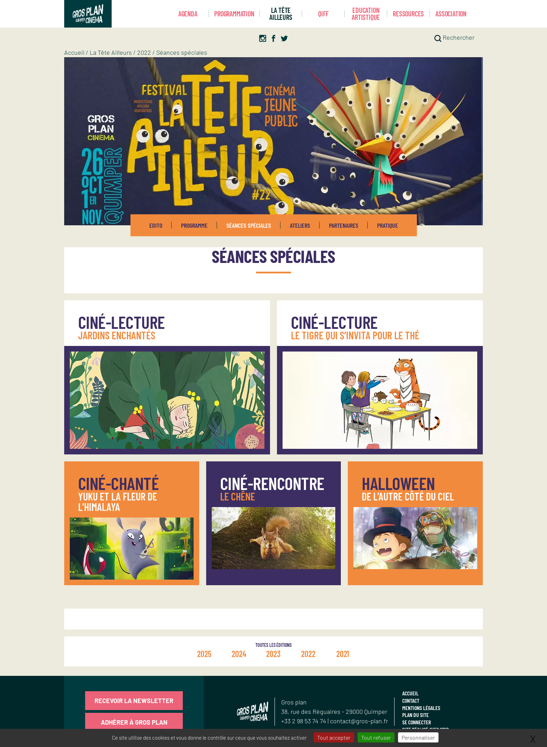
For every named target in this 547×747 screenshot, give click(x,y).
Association (450, 13)
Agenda (187, 13)
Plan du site (415, 714)
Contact (410, 700)
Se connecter (416, 722)
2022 (144, 52)
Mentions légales (421, 707)
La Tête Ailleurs (280, 14)
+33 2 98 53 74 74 (304, 721)
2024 (239, 654)
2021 (342, 654)
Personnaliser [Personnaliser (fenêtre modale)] (418, 737)
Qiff (323, 13)
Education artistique (366, 14)
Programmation (234, 13)
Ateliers (300, 225)
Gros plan (294, 702)
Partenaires (343, 225)
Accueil (74, 52)
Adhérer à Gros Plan (134, 722)
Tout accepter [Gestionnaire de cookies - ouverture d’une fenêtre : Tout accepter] (334, 737)
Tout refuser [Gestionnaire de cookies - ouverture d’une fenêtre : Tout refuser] (376, 737)
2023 (273, 654)
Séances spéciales (248, 225)
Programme (194, 225)
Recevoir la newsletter (134, 700)
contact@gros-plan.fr (359, 721)
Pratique (387, 225)
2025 (204, 654)
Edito (155, 225)
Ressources (408, 13)
